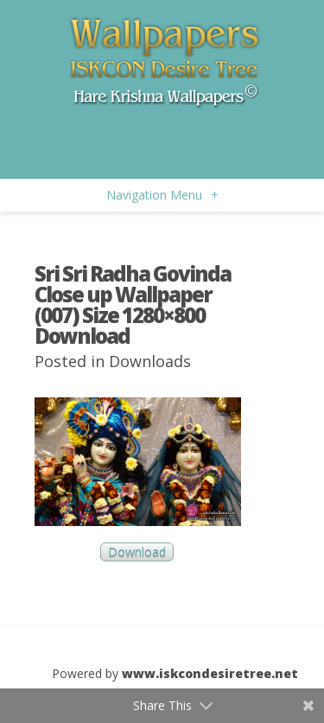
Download (137, 552)
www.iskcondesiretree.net (210, 673)
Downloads (150, 361)
